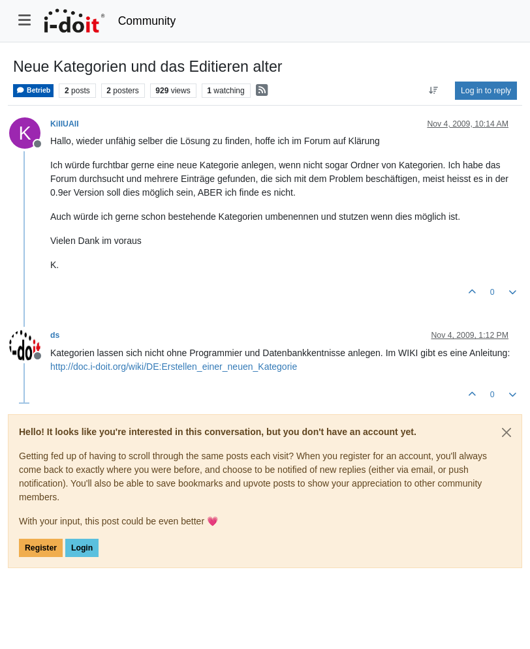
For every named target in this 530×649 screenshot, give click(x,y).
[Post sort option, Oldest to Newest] (433, 91)
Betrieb (33, 90)
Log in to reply (486, 90)
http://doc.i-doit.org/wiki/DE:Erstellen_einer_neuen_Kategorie (173, 366)
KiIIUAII (64, 123)
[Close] (506, 432)
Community (147, 20)
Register (41, 547)
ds (54, 335)
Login (82, 547)
